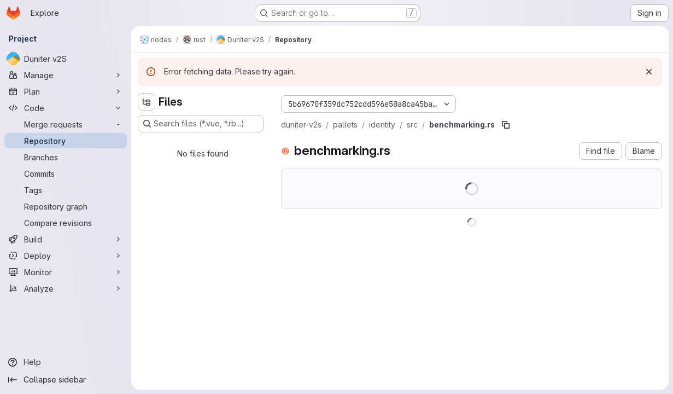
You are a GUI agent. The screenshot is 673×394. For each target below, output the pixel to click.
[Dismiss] (649, 71)
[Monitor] (65, 272)
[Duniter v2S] (65, 58)
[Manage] (65, 75)
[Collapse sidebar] (65, 379)
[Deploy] (65, 255)
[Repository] (65, 140)
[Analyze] (65, 288)
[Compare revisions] (65, 222)
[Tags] (65, 190)
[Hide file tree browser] (146, 102)
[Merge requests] (65, 124)
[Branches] (65, 157)
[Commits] (65, 173)
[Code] (65, 107)
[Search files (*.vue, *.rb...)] (201, 123)
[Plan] (65, 91)
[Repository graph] (65, 206)
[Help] (65, 362)
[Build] (65, 239)
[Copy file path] (505, 125)
